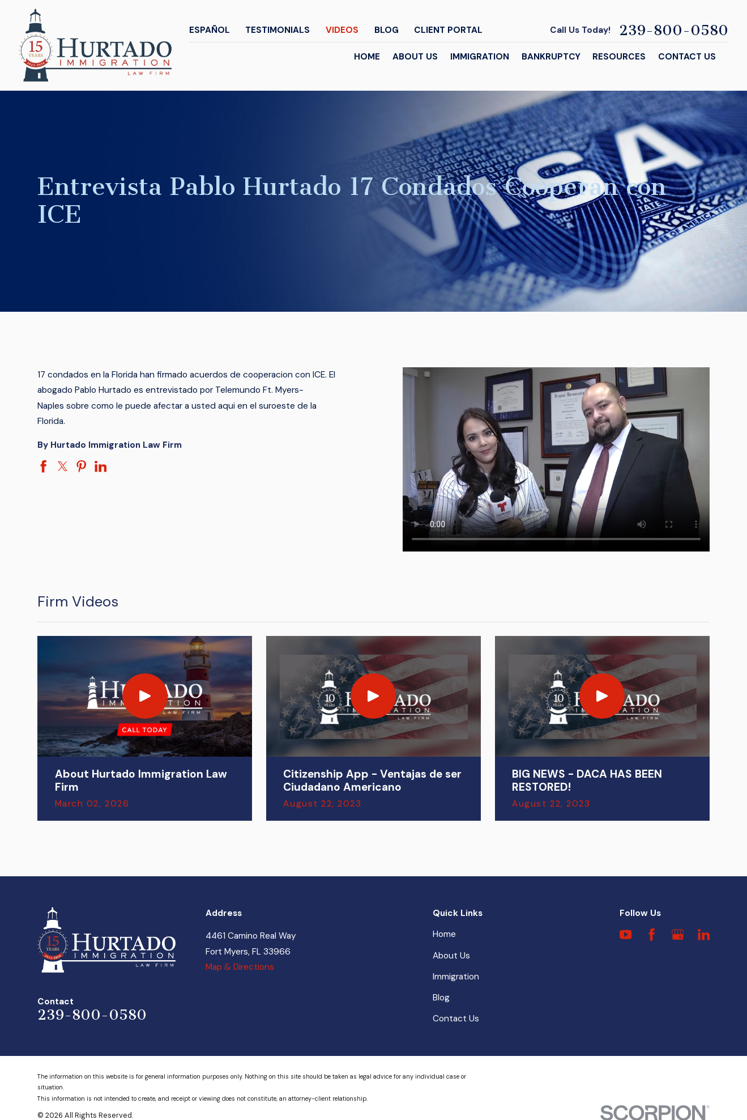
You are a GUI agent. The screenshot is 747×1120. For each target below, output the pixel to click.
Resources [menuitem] (619, 56)
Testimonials (277, 30)
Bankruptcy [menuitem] (551, 56)
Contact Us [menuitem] (687, 56)
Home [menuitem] (367, 56)
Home (444, 934)
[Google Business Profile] (678, 934)
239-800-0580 (673, 30)
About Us (451, 955)
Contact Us (456, 1018)
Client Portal (448, 30)
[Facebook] (652, 934)
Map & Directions (240, 967)
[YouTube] (626, 934)
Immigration (456, 976)
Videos (342, 30)
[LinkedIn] (704, 934)
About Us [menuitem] (415, 56)
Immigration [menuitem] (479, 56)
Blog (386, 30)
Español (209, 30)
